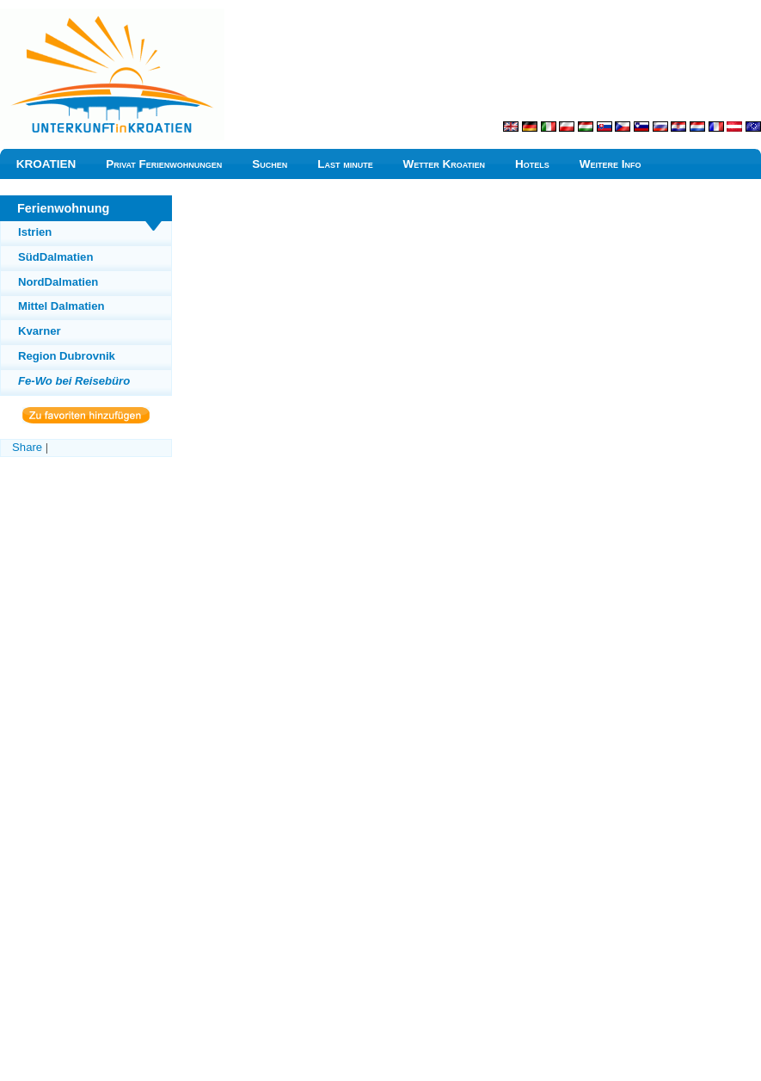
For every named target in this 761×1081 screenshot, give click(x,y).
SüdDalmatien (55, 256)
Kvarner (39, 330)
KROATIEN (46, 164)
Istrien (35, 231)
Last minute (345, 164)
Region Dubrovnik (66, 355)
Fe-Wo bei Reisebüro (74, 380)
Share (27, 447)
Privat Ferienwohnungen (164, 164)
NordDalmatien (58, 281)
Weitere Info (610, 164)
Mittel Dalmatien (61, 306)
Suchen (269, 164)
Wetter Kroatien (444, 164)
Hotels (532, 164)
